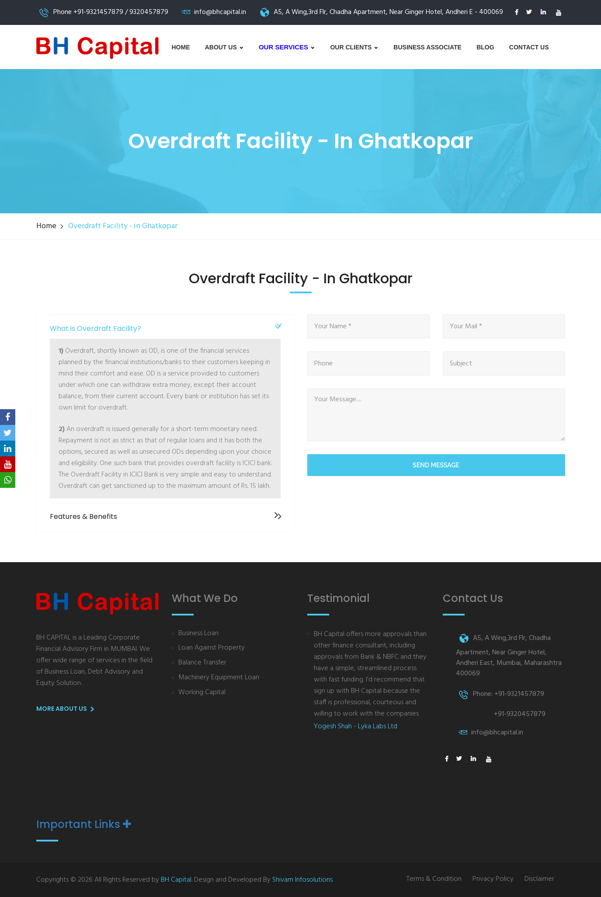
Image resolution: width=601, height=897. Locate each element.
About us (224, 47)
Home (181, 47)
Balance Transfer (202, 663)
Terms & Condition (434, 879)
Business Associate (427, 47)
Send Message (436, 465)
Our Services (287, 47)
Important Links (83, 824)
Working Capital (202, 693)
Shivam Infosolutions (302, 880)
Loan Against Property (211, 648)
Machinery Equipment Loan (218, 678)
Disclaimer (539, 879)
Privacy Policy (493, 879)
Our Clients (354, 47)
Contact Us (529, 47)
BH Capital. (176, 880)
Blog (485, 47)
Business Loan (198, 634)
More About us (66, 709)
